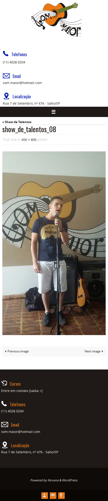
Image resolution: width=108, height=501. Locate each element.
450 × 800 (29, 139)
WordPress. (70, 480)
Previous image (16, 351)
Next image (95, 351)
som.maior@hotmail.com (22, 82)
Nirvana (52, 480)
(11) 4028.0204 (14, 62)
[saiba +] (36, 390)
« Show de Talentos (16, 122)
